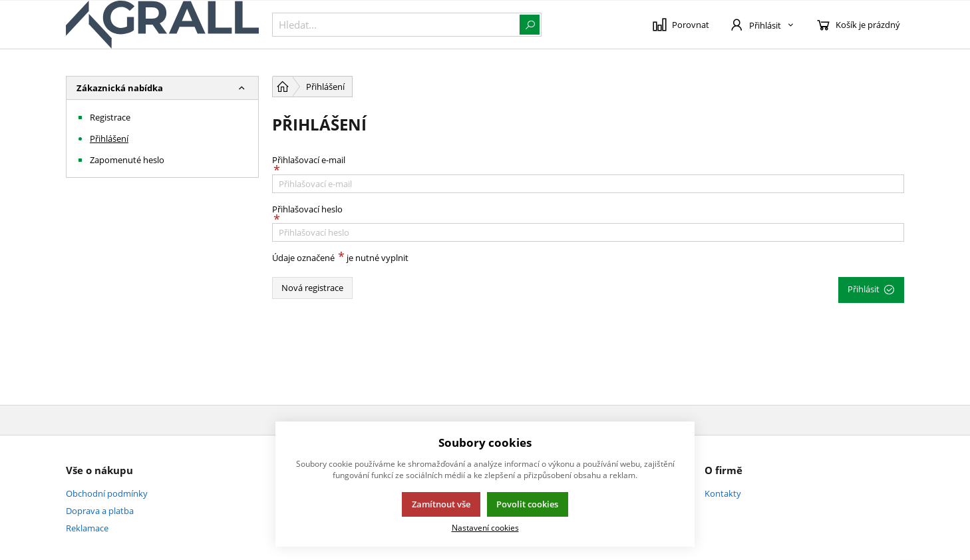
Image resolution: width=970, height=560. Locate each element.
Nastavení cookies (485, 527)
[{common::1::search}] (407, 25)
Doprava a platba (100, 511)
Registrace (110, 117)
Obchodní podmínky (107, 493)
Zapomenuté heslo (127, 160)
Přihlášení (109, 138)
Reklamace (87, 528)
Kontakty (723, 493)
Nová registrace (312, 288)
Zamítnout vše (441, 504)
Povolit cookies (527, 504)
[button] (241, 88)
